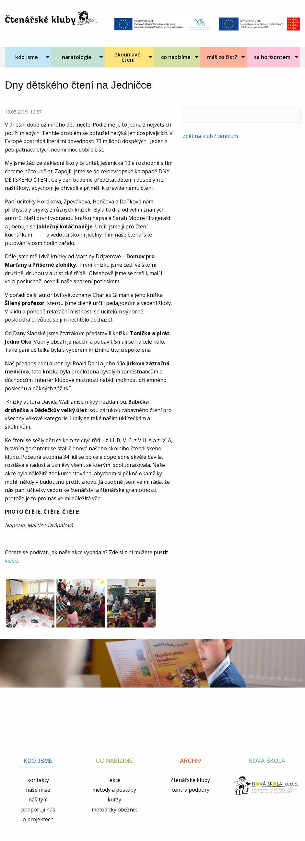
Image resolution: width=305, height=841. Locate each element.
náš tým (38, 799)
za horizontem (272, 57)
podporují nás (38, 809)
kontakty (38, 780)
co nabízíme (176, 57)
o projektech (38, 819)
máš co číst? (222, 57)
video (11, 560)
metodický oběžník (114, 809)
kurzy (114, 799)
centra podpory (190, 789)
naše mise (38, 789)
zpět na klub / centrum (210, 136)
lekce (114, 780)
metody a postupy (114, 789)
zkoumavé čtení (128, 57)
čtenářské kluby (190, 780)
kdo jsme (26, 57)
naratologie (76, 57)
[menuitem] (28, 57)
